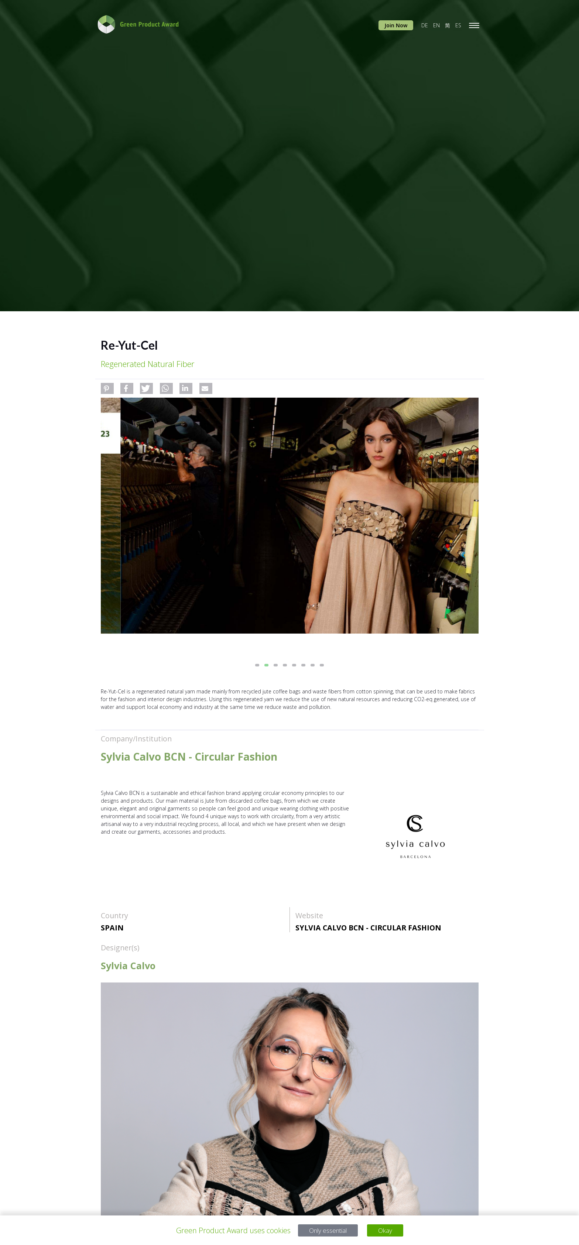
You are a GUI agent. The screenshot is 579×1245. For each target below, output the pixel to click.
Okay (389, 1230)
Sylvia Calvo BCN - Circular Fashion (368, 928)
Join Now (395, 25)
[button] (107, 388)
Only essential (327, 1230)
